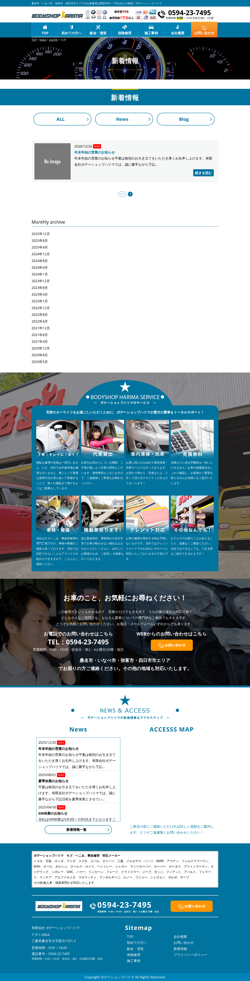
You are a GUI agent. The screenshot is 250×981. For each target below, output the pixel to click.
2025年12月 (41, 234)
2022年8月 (40, 314)
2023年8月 (40, 287)
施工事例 (151, 33)
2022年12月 (41, 308)
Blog (184, 119)
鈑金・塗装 (98, 33)
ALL (60, 119)
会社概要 (177, 33)
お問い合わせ (184, 942)
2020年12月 (41, 348)
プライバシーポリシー (190, 954)
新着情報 (180, 948)
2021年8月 (40, 334)
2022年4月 (40, 321)
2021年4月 (40, 341)
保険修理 (124, 33)
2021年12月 (41, 328)
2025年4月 (40, 247)
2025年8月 (40, 240)
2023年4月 (40, 294)
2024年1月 (40, 274)
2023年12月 (41, 281)
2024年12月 (41, 254)
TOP (45, 33)
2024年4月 (40, 267)
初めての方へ (71, 33)
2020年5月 (40, 361)
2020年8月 (40, 355)
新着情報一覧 (76, 829)
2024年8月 (40, 260)
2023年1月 (40, 301)
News (122, 119)
